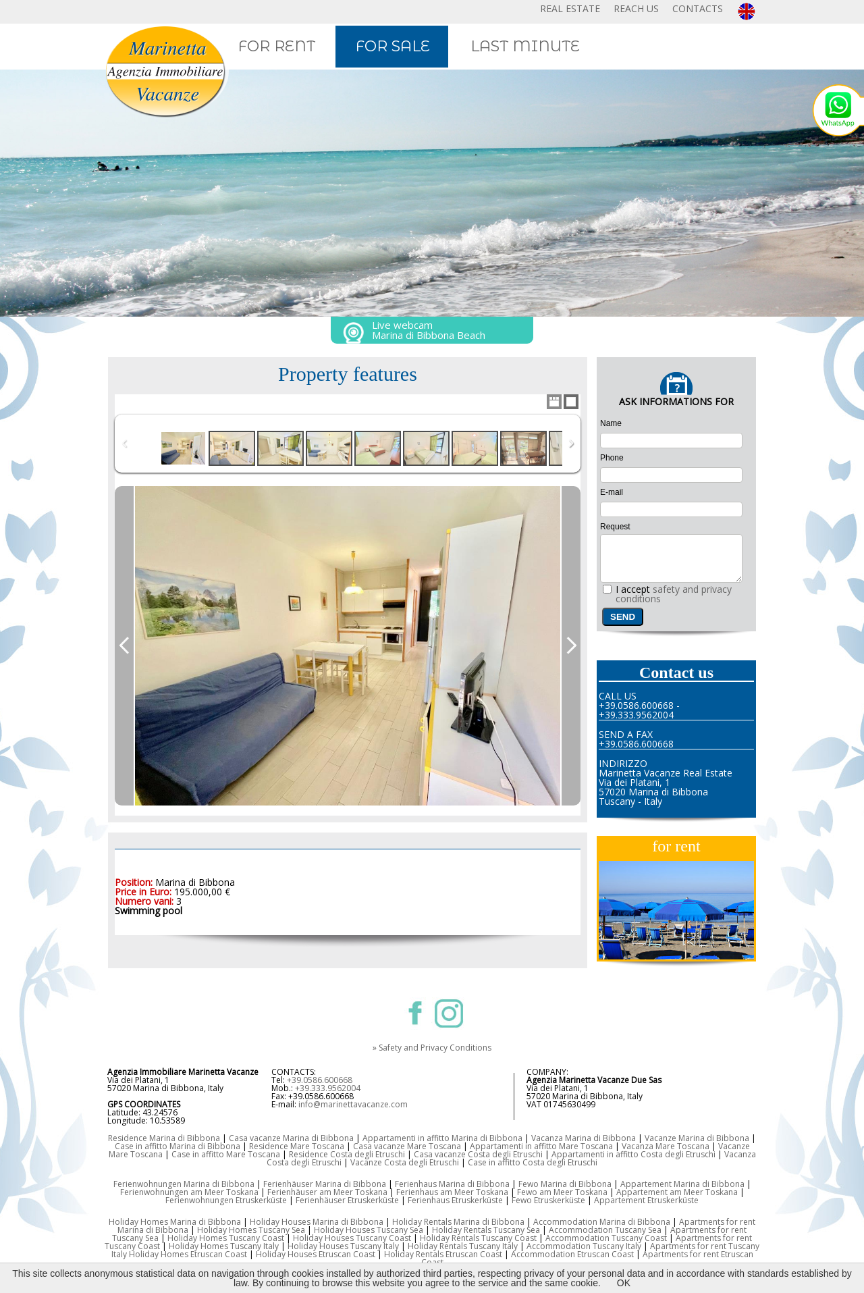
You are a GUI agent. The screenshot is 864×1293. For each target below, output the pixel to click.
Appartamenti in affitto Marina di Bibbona (442, 1138)
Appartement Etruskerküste (646, 1200)
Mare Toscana (682, 1146)
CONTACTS (697, 8)
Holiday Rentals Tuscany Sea (486, 1230)
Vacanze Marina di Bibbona (697, 1138)
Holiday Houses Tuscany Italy (343, 1246)
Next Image (571, 646)
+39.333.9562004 (327, 1088)
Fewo (528, 1192)
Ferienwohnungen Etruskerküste (226, 1200)
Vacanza (638, 1146)
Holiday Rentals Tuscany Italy (463, 1246)
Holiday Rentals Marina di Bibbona (458, 1222)
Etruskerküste (373, 1200)
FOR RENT (276, 46)
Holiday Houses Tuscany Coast (352, 1238)
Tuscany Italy (617, 1246)
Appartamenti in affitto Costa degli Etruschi (633, 1154)
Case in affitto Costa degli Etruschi (532, 1162)
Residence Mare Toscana (296, 1146)
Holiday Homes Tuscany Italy (224, 1246)
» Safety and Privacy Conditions (432, 1047)
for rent (676, 846)
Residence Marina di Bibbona (164, 1138)
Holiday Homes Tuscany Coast (225, 1238)
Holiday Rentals (415, 1254)
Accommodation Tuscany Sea (605, 1230)
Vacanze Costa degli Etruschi (404, 1162)
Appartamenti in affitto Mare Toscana (541, 1146)
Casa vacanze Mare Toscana (407, 1146)
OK (623, 1282)
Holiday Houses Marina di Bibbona (316, 1222)
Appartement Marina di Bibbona (682, 1184)
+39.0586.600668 (319, 1080)
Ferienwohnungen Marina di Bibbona (183, 1184)
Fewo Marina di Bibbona (565, 1184)
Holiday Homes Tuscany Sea (251, 1230)
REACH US (636, 8)
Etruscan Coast (474, 1254)
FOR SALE (393, 46)
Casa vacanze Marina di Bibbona (291, 1138)
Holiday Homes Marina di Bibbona (175, 1222)
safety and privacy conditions (674, 594)
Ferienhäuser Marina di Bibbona (324, 1184)
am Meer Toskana (573, 1192)
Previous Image (124, 646)
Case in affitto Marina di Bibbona (177, 1146)
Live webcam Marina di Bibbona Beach (428, 330)
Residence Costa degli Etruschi (347, 1154)
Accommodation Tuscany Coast (606, 1238)
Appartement (643, 1192)
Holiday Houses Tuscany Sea (368, 1230)
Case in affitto (198, 1154)
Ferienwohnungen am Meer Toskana (189, 1192)
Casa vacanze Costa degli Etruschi (478, 1154)
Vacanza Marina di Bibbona (583, 1138)
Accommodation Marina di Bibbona (601, 1222)
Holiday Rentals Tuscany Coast (478, 1238)
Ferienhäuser (322, 1200)
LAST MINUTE (525, 46)
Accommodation (559, 1246)
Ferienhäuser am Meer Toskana (327, 1192)
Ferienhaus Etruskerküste (455, 1200)
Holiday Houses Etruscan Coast (315, 1254)
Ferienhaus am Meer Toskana (452, 1192)
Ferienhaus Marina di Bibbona (452, 1184)
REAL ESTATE (570, 8)
